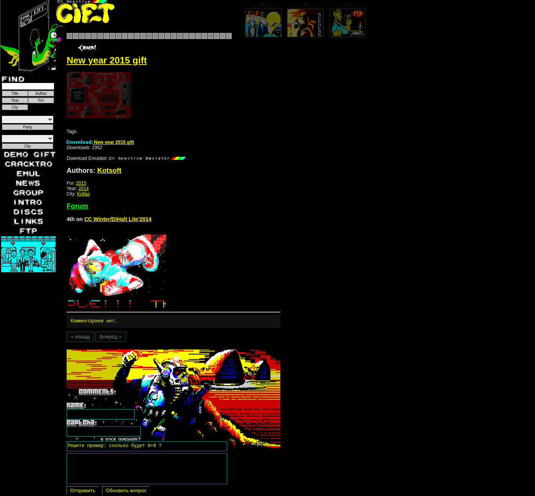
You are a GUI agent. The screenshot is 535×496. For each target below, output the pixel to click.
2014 (84, 188)
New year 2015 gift (100, 142)
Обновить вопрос (126, 491)
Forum (77, 206)
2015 (81, 183)
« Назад (80, 338)
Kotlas (83, 194)
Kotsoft (109, 170)
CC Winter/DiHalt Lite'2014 (118, 219)
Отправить (82, 491)
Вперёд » (110, 338)
